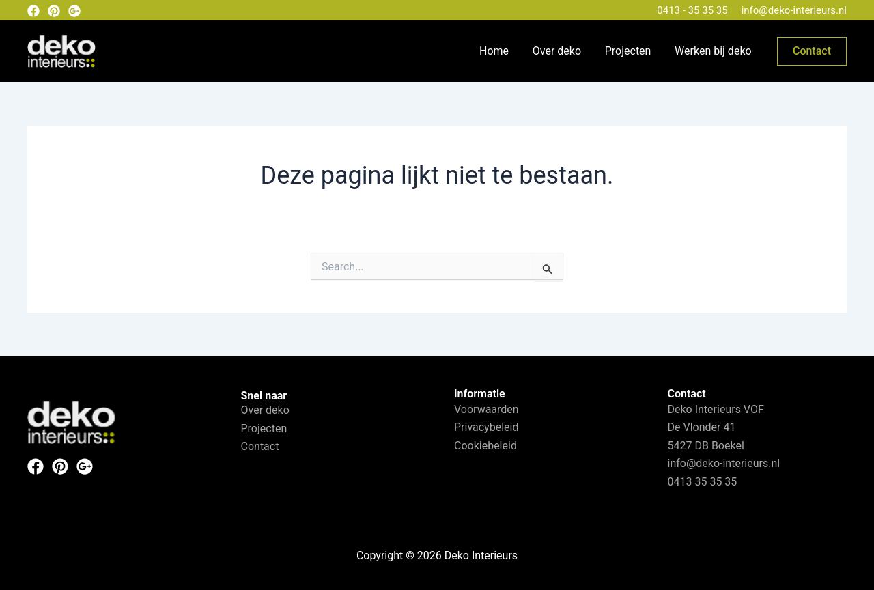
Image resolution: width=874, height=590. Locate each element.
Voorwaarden (486, 409)
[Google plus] (74, 11)
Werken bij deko (713, 50)
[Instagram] (84, 466)
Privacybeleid (486, 427)
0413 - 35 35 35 (692, 10)
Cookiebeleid (485, 445)
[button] (812, 51)
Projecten (631, 50)
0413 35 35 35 (702, 481)
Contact (260, 446)
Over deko (561, 50)
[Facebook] (33, 11)
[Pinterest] (54, 11)
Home (500, 50)
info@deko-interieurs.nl (794, 10)
